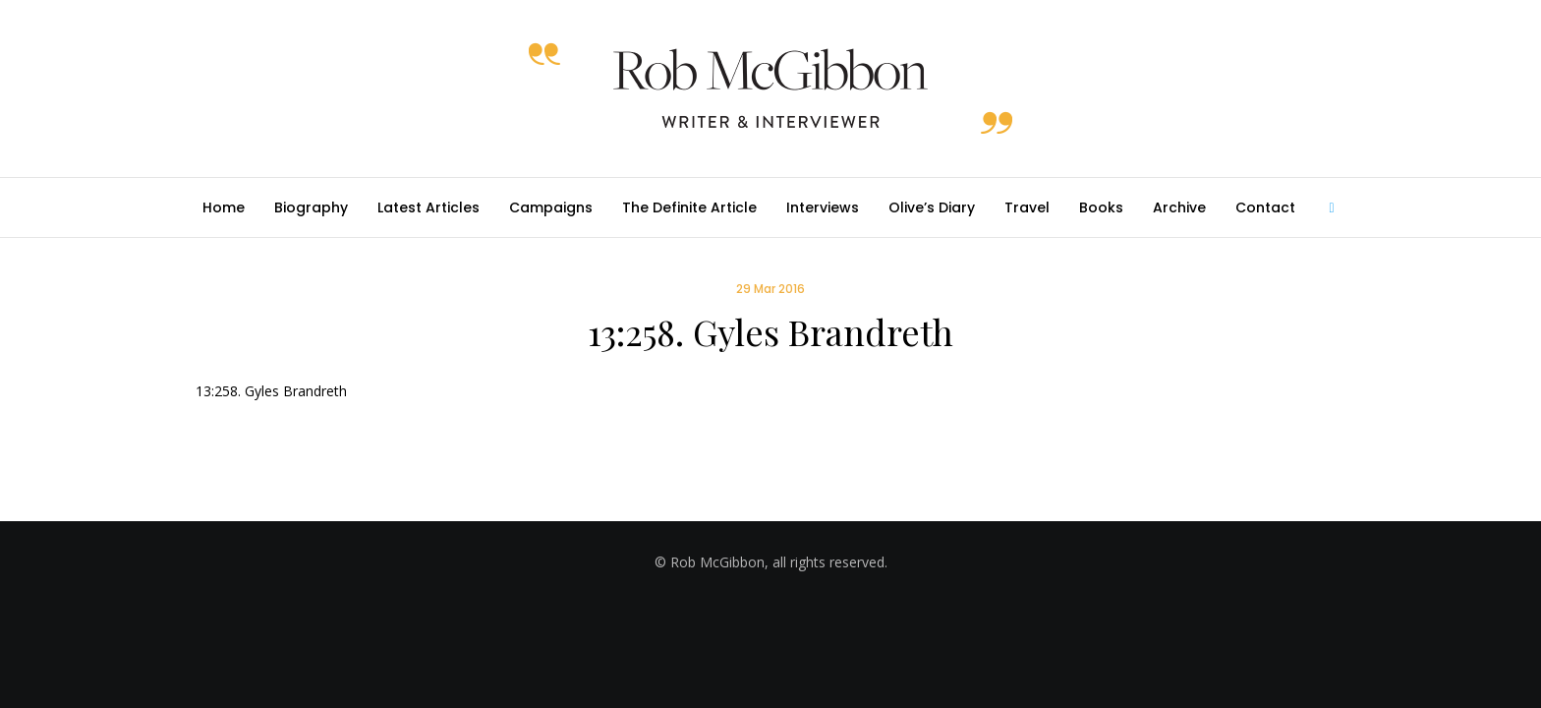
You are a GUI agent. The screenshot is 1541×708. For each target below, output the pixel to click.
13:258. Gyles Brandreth (271, 391)
